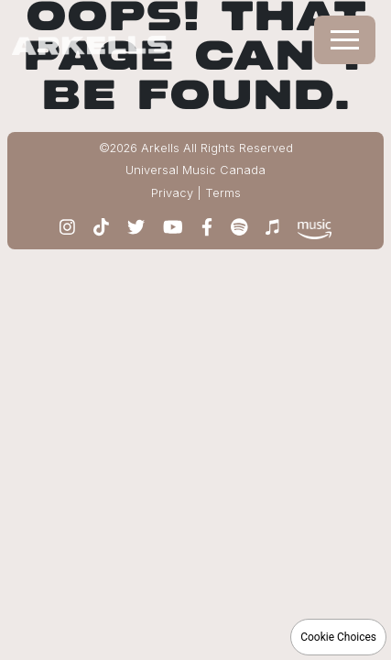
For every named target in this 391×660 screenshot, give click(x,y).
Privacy (172, 193)
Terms (223, 193)
